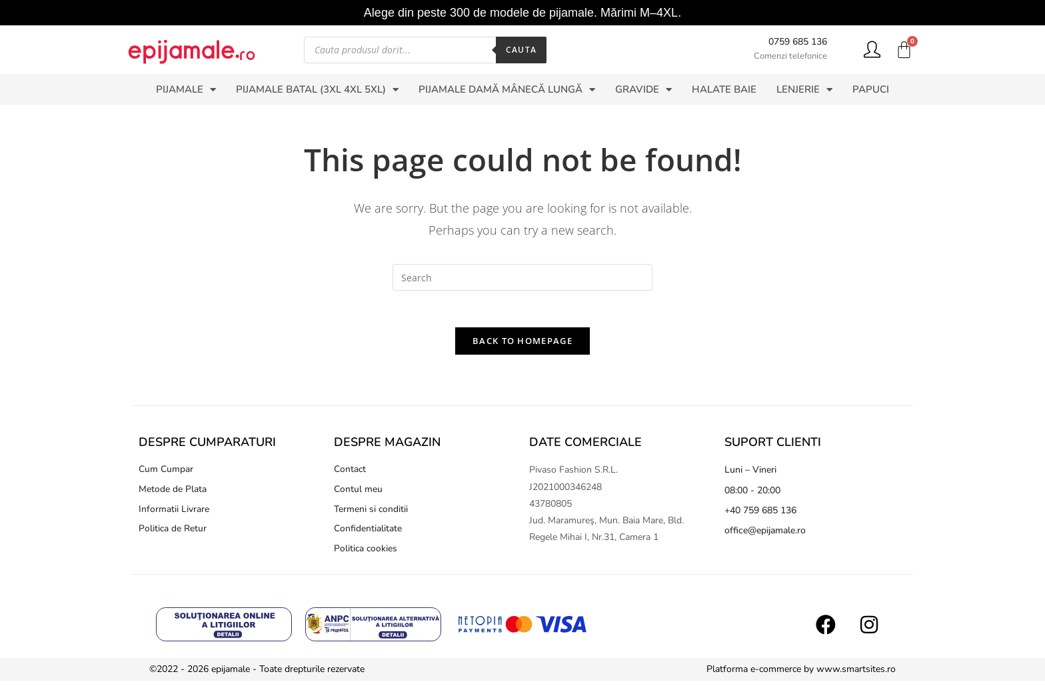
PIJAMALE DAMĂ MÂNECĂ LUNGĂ (507, 89)
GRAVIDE (643, 89)
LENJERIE (804, 89)
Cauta (521, 49)
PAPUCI (870, 89)
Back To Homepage (522, 345)
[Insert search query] (522, 277)
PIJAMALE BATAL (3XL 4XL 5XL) (317, 89)
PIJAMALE (186, 89)
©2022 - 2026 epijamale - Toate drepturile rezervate (257, 674)
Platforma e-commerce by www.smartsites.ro (801, 674)
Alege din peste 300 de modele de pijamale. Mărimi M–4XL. (522, 12)
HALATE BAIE (724, 89)
